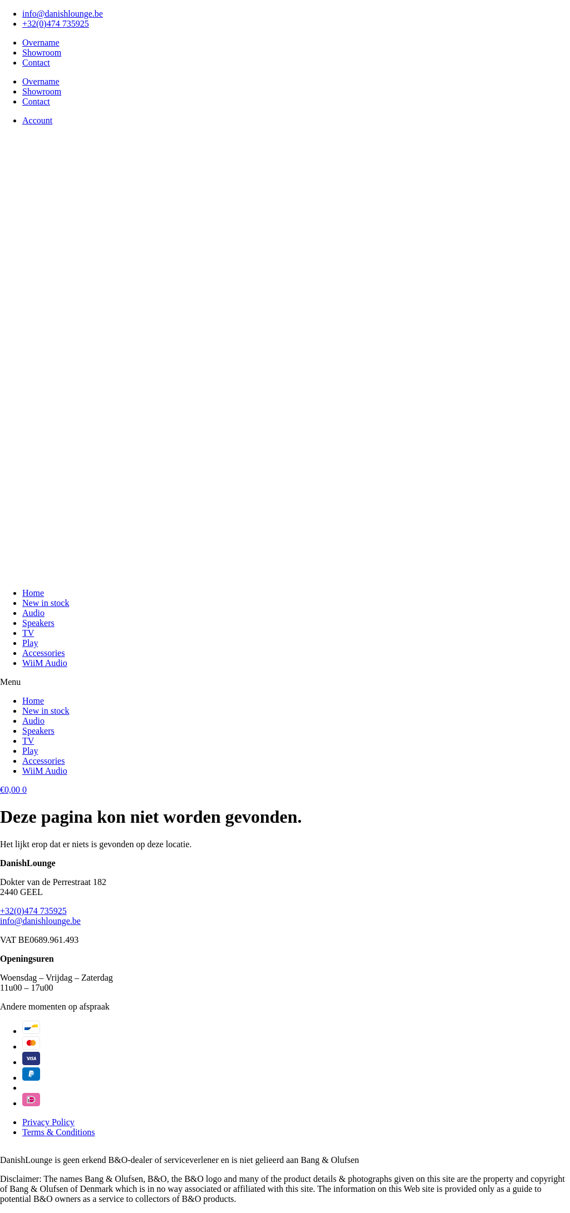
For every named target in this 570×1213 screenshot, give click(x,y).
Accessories (43, 653)
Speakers (38, 623)
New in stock (45, 603)
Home (33, 593)
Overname (41, 42)
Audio (33, 613)
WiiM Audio (44, 663)
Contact (36, 62)
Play (30, 643)
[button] (285, 682)
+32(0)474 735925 (33, 911)
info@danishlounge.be (40, 921)
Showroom (41, 52)
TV (28, 633)
